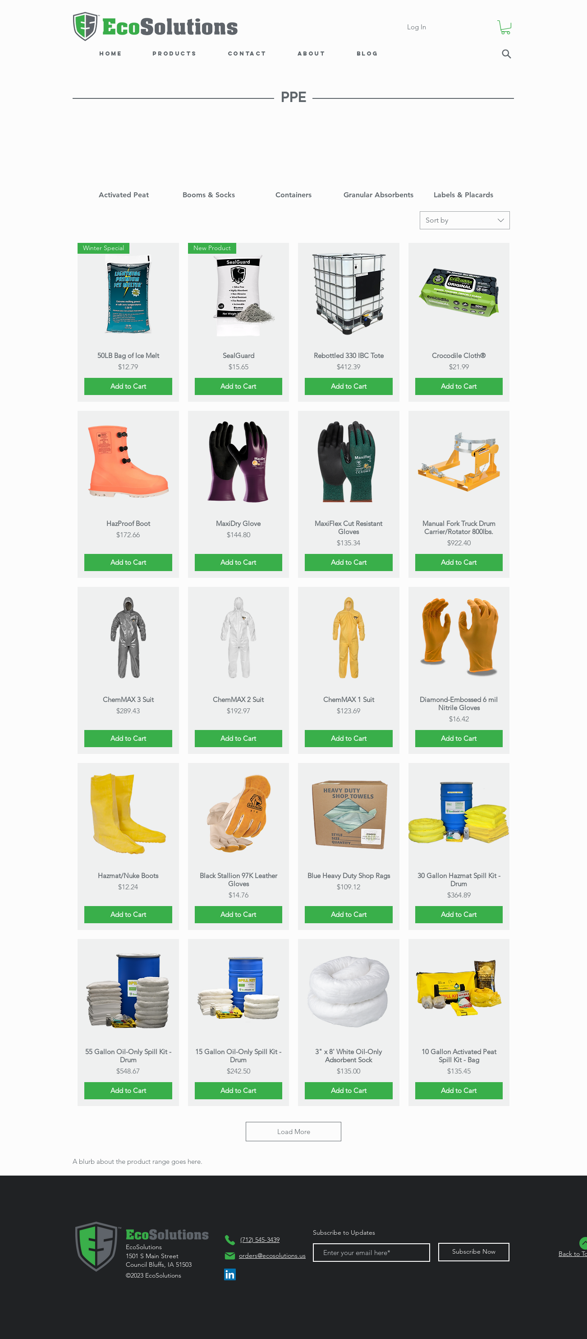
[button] (505, 27)
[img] (123, 163)
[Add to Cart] (128, 386)
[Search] (506, 53)
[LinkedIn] (230, 1274)
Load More (293, 1131)
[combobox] (465, 220)
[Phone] (230, 1240)
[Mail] (230, 1256)
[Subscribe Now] (473, 1252)
